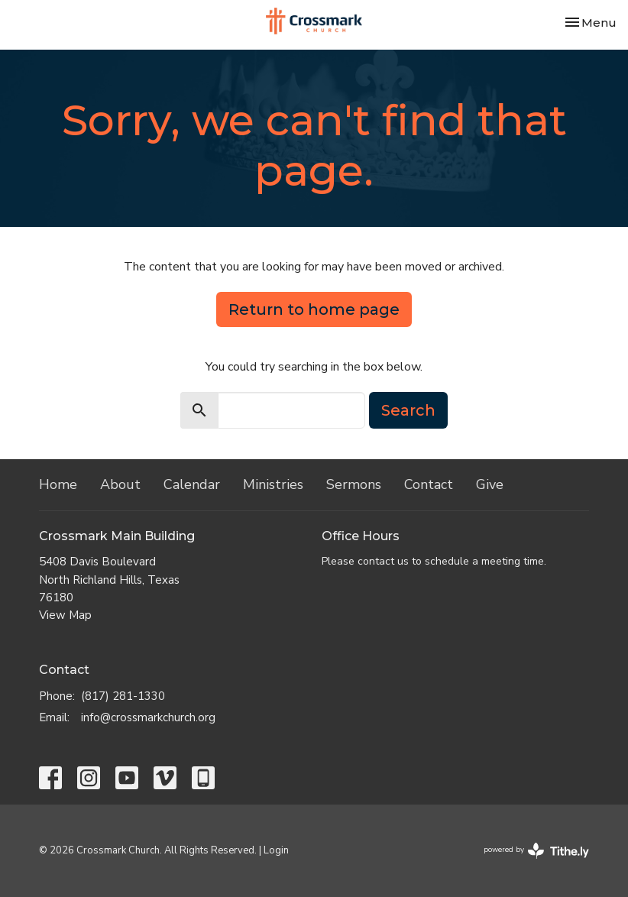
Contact (428, 484)
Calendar (191, 484)
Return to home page (314, 309)
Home (58, 484)
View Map (65, 615)
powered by (536, 851)
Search (408, 410)
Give (489, 484)
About (120, 484)
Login (276, 850)
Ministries (273, 484)
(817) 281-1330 (123, 696)
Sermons (353, 484)
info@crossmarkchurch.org (148, 717)
